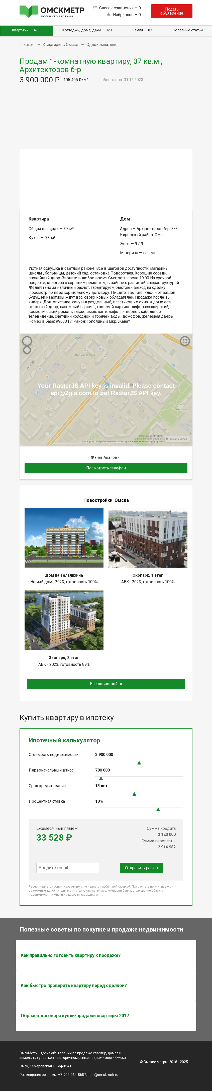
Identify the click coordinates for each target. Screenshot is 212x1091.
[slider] (139, 763)
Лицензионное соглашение (148, 439)
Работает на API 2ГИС (151, 436)
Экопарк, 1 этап (148, 575)
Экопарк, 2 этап (64, 657)
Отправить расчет (141, 868)
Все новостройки (106, 683)
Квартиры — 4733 (27, 30)
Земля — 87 (142, 30)
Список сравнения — (120, 8)
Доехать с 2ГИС (178, 439)
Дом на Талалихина (64, 575)
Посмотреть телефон (106, 468)
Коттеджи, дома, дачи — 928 (87, 30)
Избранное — (127, 14)
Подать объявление (171, 11)
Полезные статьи (187, 30)
